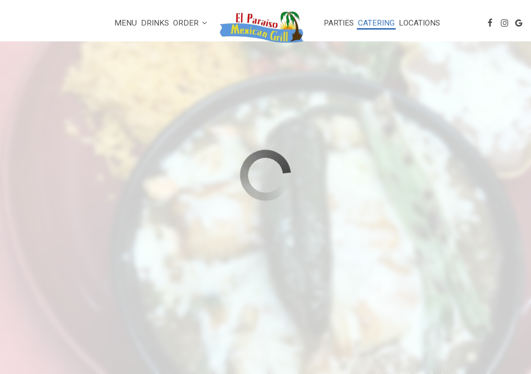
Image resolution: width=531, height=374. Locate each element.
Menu (125, 23)
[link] (265, 29)
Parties (339, 23)
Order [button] (190, 23)
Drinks (155, 23)
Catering (376, 23)
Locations (419, 23)
